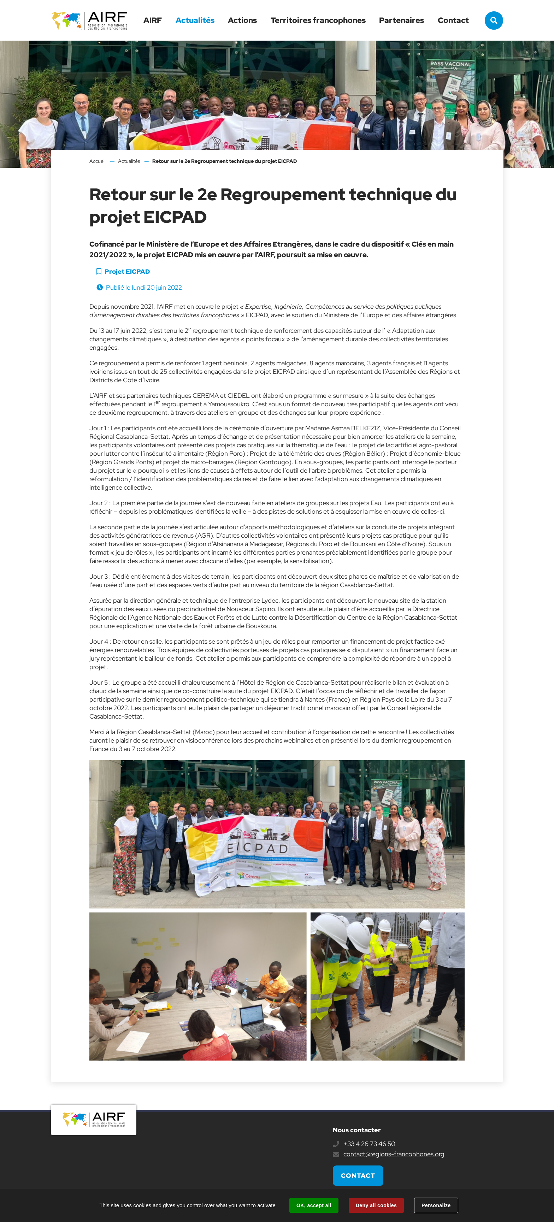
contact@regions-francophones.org (393, 1154)
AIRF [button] (152, 20)
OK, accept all (313, 1205)
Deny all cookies (376, 1205)
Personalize (436, 1205)
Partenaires (401, 20)
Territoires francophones (318, 20)
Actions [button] (242, 20)
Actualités (195, 20)
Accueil (97, 161)
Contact (453, 20)
